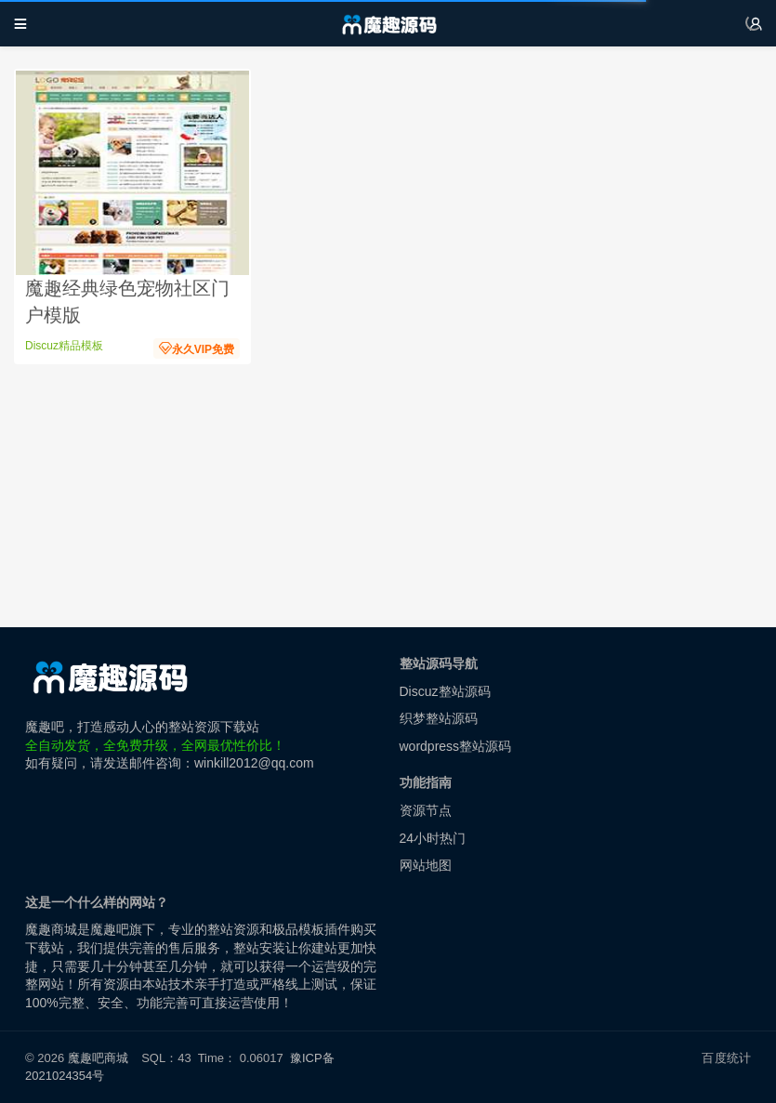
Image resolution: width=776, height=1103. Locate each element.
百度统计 (726, 1058)
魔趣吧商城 (98, 1058)
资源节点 (426, 810)
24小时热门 (433, 838)
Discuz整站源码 (445, 691)
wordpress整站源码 (456, 746)
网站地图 (426, 865)
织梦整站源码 (439, 718)
